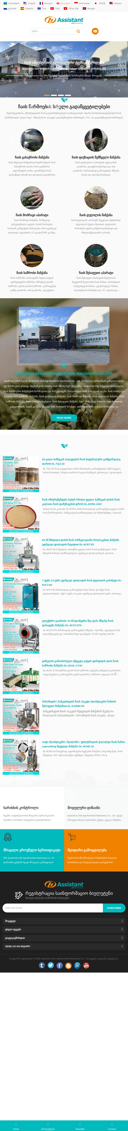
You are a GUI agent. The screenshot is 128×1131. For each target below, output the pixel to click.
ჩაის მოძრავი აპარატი (32, 215)
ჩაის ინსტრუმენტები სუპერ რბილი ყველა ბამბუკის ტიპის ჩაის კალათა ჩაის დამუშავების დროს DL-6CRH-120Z (81, 501)
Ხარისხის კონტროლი (20, 808)
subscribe (114, 908)
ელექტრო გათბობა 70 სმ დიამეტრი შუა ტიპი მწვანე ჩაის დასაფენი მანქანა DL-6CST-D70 (77, 623)
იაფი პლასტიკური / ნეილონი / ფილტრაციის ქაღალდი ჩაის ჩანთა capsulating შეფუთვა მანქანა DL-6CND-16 (83, 744)
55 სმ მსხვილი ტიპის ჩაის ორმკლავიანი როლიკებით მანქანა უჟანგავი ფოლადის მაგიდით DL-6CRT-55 (80, 542)
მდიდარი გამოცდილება (87, 850)
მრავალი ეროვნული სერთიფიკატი (31, 850)
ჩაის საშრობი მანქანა (32, 273)
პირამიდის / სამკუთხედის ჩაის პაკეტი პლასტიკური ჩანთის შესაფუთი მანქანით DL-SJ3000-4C (79, 703)
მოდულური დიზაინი (84, 808)
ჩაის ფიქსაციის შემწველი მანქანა (96, 157)
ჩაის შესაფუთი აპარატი (96, 273)
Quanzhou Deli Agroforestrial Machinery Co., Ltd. (64, 373)
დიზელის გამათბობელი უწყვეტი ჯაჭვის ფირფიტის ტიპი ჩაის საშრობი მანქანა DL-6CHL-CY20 (80, 663)
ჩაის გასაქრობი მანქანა (32, 157)
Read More (64, 417)
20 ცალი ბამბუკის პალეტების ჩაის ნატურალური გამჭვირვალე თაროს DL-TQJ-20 (81, 461)
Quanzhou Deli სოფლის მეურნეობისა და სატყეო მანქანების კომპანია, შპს (64, 68)
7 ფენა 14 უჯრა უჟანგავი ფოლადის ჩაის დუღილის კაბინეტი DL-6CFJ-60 (82, 582)
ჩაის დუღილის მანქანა (95, 215)
